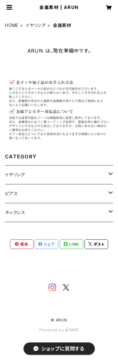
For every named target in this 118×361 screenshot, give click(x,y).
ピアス (11, 193)
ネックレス (15, 212)
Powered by (59, 330)
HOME (12, 25)
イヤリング (36, 25)
